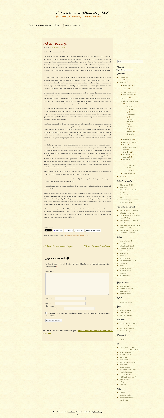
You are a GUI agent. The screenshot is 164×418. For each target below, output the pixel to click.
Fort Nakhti (131, 114)
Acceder (122, 393)
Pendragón (127, 154)
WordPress (71, 412)
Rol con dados (124, 313)
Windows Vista (128, 94)
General (122, 82)
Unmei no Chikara (125, 275)
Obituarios (126, 85)
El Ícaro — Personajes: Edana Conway (97, 246)
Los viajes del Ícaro (82, 235)
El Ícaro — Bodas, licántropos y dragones (58, 246)
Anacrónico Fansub (126, 241)
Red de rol (123, 339)
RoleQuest (123, 382)
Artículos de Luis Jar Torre (128, 323)
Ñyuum (122, 266)
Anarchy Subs (124, 243)
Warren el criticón (125, 294)
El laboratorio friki (125, 352)
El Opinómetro (124, 286)
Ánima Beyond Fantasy (70, 235)
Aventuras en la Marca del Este (130, 350)
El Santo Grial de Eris (126, 185)
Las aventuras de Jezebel (128, 370)
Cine (121, 80)
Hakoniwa (123, 256)
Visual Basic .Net (128, 92)
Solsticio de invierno (126, 289)
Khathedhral (124, 360)
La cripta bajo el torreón (128, 362)
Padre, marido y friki (126, 374)
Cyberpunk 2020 (128, 142)
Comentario (77, 271)
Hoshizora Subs (125, 258)
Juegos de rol (124, 98)
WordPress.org (124, 400)
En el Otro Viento (125, 355)
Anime (122, 77)
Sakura (129, 131)
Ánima (57, 25)
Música (122, 177)
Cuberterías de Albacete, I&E (82, 13)
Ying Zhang (98, 412)
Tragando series (125, 291)
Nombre (48, 298)
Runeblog (123, 384)
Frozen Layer (124, 253)
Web (56, 308)
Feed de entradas (125, 395)
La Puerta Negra (125, 367)
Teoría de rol (127, 173)
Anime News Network (127, 246)
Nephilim (126, 152)
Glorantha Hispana (126, 310)
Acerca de (76, 25)
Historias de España (126, 331)
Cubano (63, 47)
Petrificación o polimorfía (128, 377)
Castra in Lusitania (126, 326)
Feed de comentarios (126, 398)
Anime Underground (126, 248)
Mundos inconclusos (126, 372)
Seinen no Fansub (125, 271)
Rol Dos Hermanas (126, 315)
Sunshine (123, 273)
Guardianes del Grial (43, 25)
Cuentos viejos (128, 140)
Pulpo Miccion (124, 379)
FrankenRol (123, 357)
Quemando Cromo (126, 302)
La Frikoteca (123, 365)
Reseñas (126, 157)
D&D (125, 145)
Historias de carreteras (127, 328)
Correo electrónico (49, 304)
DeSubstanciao (124, 251)
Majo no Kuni (124, 263)
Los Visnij (130, 127)
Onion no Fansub (125, 268)
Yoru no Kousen (125, 278)
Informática (123, 89)
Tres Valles (130, 134)
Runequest (66, 25)
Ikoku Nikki (123, 187)
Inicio (31, 25)
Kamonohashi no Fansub (128, 261)
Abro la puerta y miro (127, 347)
